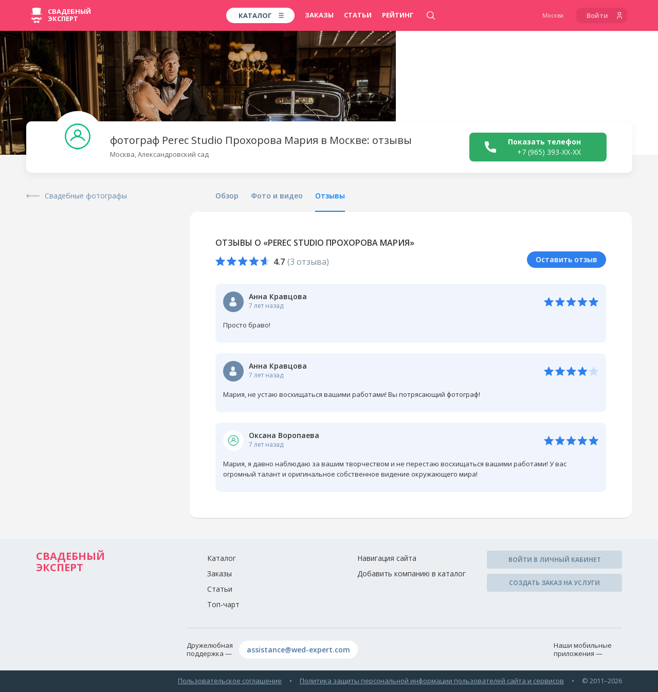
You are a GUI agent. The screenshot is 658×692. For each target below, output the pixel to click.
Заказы (319, 15)
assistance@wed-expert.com (298, 649)
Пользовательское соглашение (230, 680)
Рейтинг (398, 15)
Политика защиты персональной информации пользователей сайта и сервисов (432, 680)
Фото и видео (277, 196)
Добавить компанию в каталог (411, 573)
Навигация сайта (386, 558)
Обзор (227, 196)
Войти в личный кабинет (554, 559)
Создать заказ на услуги (554, 582)
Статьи (358, 15)
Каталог (221, 558)
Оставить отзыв (566, 259)
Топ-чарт (223, 604)
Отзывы (330, 196)
